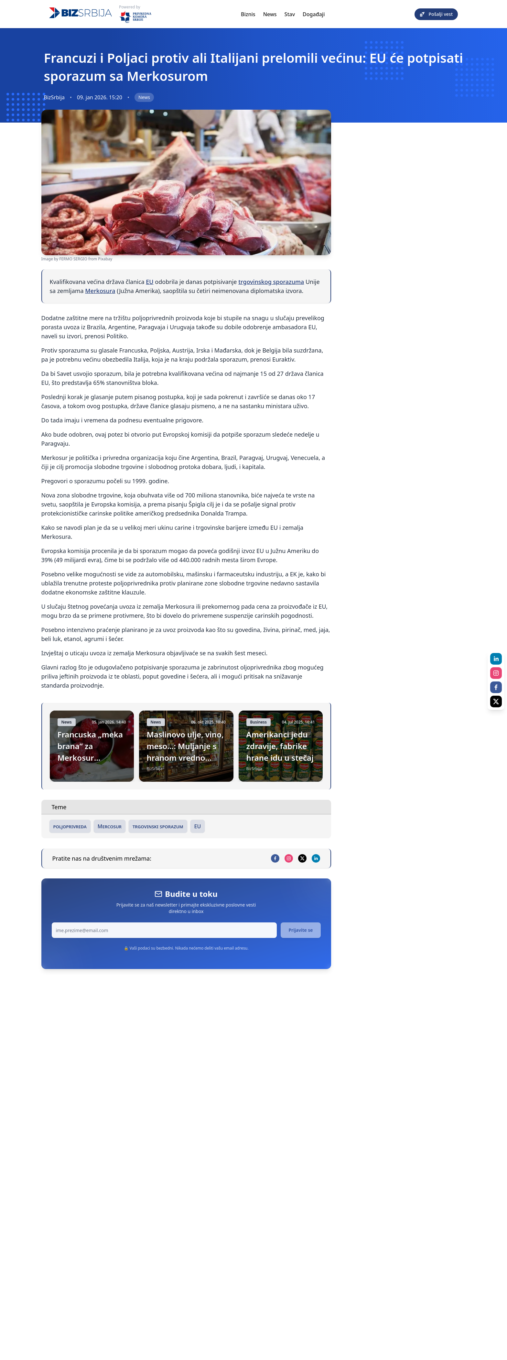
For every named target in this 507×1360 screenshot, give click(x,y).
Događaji (314, 14)
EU (149, 282)
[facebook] (275, 858)
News (270, 14)
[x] (302, 858)
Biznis (248, 14)
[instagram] (289, 858)
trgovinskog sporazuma (271, 282)
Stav (290, 14)
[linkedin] (316, 858)
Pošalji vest (436, 14)
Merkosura (100, 291)
